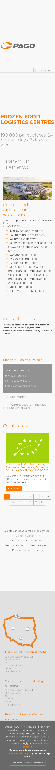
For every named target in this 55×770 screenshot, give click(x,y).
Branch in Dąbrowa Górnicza (27, 550)
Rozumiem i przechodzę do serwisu (27, 763)
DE (45, 70)
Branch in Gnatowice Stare (26, 540)
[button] (7, 497)
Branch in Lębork (39, 545)
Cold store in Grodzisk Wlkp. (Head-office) (26, 530)
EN (40, 70)
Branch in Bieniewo (26, 535)
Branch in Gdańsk (14, 545)
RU (50, 70)
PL (36, 70)
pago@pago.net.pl (14, 671)
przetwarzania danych (18, 753)
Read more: (14, 488)
